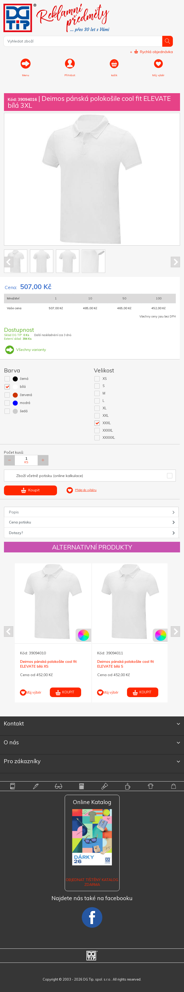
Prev (8, 262)
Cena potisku (20, 522)
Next (175, 262)
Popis (14, 512)
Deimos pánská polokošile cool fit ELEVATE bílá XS (48, 664)
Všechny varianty (25, 349)
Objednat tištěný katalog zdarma (92, 882)
